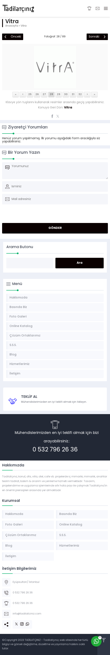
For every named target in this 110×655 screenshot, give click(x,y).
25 (30, 94)
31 (73, 94)
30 (66, 94)
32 (80, 94)
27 (44, 94)
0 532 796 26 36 (55, 450)
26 (37, 94)
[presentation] (31, 217)
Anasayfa (11, 26)
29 (58, 94)
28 (51, 94)
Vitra (24, 26)
